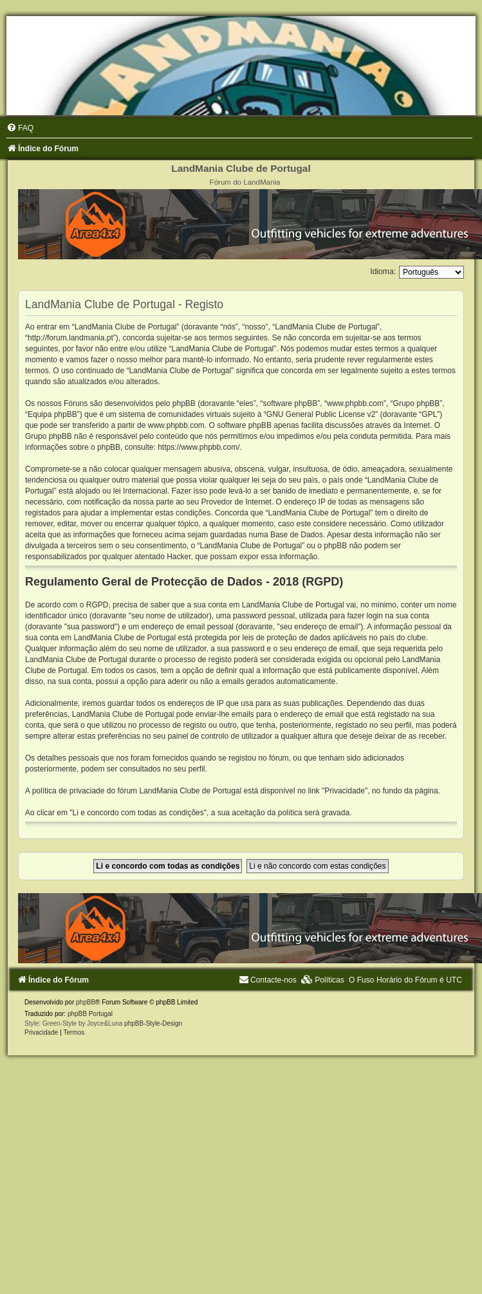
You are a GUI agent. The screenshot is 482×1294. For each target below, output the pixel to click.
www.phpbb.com (176, 425)
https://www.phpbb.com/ (198, 447)
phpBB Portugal (90, 1013)
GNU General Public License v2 (320, 414)
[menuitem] (19, 128)
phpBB (85, 1002)
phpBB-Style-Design (153, 1023)
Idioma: (383, 271)
